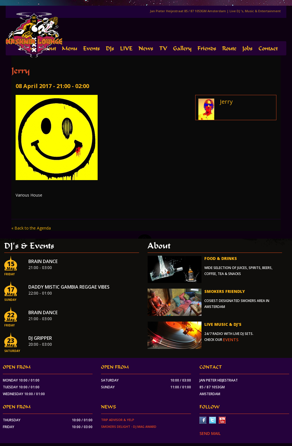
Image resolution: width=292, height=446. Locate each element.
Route (229, 48)
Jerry (226, 101)
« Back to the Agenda (31, 228)
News (145, 48)
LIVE (126, 48)
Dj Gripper (40, 338)
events (230, 339)
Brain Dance (43, 261)
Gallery (182, 48)
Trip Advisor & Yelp (117, 420)
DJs (110, 48)
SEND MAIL (209, 433)
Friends (207, 48)
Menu (69, 48)
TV (163, 48)
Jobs (247, 48)
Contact (268, 48)
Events (91, 48)
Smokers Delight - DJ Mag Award (128, 426)
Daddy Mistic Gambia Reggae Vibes (69, 287)
